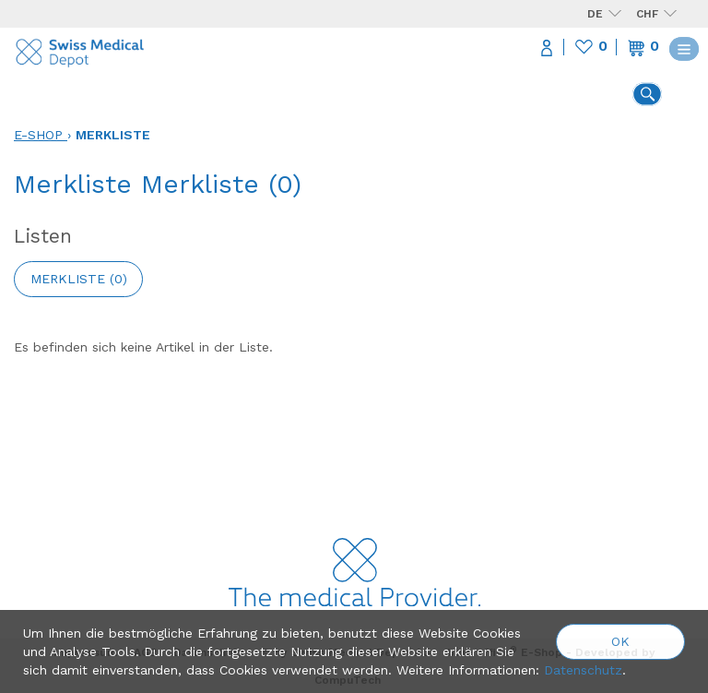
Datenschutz (583, 670)
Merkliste (113, 134)
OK (620, 641)
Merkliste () (78, 278)
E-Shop (38, 134)
